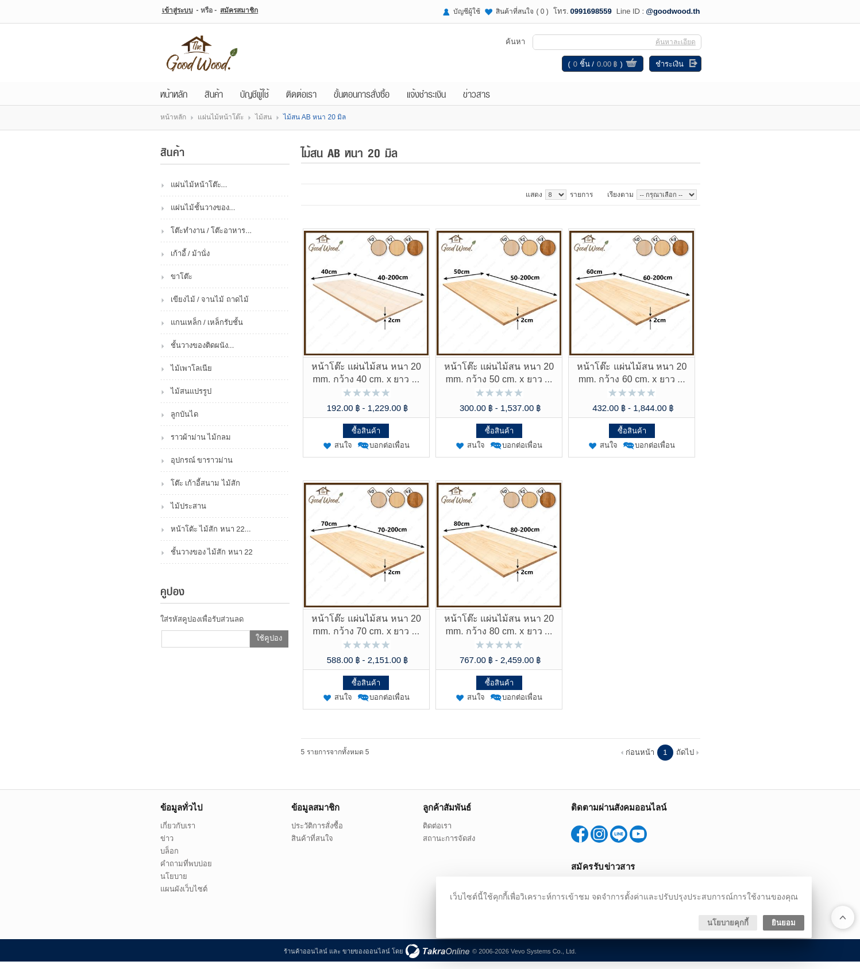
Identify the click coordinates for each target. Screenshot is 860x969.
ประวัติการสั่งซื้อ (317, 833)
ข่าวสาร (476, 101)
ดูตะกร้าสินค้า (630, 68)
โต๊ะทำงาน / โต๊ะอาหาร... (211, 238)
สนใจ (343, 452)
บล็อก (169, 858)
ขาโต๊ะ (181, 284)
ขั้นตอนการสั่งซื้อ (361, 101)
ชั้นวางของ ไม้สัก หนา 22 (212, 559)
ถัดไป (685, 759)
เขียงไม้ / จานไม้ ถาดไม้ (210, 307)
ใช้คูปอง (269, 645)
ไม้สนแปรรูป (191, 398)
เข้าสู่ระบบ (177, 10)
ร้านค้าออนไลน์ (305, 958)
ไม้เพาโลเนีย (191, 375)
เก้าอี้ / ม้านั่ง (190, 261)
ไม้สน (263, 125)
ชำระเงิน (668, 67)
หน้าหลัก (173, 101)
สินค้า (214, 101)
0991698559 (591, 11)
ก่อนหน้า (640, 759)
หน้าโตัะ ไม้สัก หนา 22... (211, 536)
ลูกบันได (184, 421)
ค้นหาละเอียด (674, 45)
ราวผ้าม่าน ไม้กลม (201, 444)
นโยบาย (173, 883)
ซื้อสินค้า (366, 438)
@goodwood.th (673, 11)
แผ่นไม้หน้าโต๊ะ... (199, 192)
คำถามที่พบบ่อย (186, 871)
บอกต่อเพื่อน (389, 452)
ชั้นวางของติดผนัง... (202, 352)
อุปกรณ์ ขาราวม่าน (202, 467)
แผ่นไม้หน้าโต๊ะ (221, 125)
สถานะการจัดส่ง (449, 846)
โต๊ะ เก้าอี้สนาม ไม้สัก (205, 490)
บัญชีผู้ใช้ (466, 11)
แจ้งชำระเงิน (426, 101)
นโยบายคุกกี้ (728, 922)
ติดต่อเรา (301, 101)
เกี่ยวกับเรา (177, 833)
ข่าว (166, 846)
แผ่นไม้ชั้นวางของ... (203, 215)
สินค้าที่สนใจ (522, 11)
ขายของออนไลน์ (366, 958)
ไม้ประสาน (188, 513)
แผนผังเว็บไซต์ (183, 896)
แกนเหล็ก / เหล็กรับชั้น (207, 329)
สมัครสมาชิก (239, 10)
